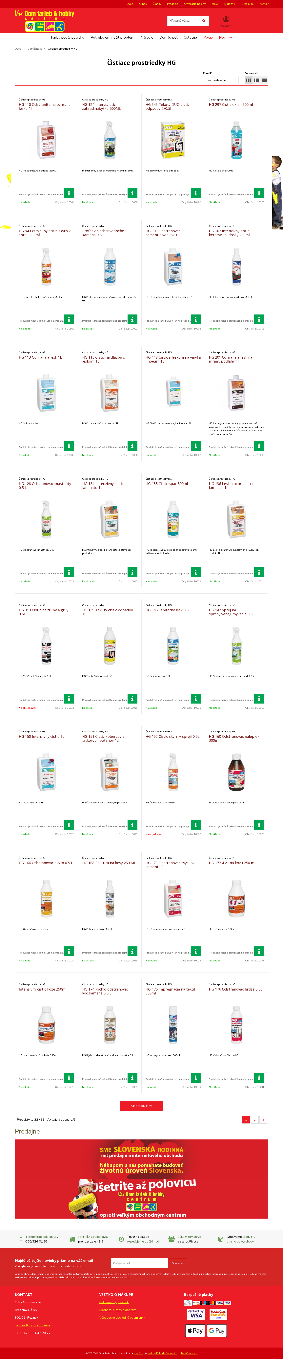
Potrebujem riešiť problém (112, 37)
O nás (143, 4)
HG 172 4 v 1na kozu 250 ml (232, 862)
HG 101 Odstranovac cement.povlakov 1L (163, 232)
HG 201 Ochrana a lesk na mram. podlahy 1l (230, 359)
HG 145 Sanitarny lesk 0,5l (168, 610)
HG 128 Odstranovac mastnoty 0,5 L (45, 485)
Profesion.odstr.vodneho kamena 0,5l (103, 232)
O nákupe (247, 4)
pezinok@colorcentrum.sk (33, 1325)
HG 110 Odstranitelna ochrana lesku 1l (45, 106)
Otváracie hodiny (195, 4)
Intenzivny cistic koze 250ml (42, 989)
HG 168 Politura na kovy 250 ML (109, 862)
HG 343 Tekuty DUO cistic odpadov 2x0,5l (168, 106)
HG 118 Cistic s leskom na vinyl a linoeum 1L (173, 359)
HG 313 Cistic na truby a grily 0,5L (43, 612)
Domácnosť (168, 37)
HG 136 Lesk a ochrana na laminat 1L (231, 485)
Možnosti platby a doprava (117, 1310)
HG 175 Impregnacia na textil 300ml (170, 991)
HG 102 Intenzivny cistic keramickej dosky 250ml (229, 232)
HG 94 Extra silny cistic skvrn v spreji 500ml (45, 232)
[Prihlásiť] (226, 21)
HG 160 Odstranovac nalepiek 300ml (234, 738)
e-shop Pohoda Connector (162, 1353)
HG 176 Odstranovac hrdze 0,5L (235, 989)
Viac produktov (141, 1106)
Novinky (225, 37)
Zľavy (215, 4)
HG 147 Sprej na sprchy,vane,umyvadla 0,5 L (232, 612)
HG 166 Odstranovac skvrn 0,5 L (46, 862)
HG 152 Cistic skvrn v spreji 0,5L (173, 736)
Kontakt (264, 4)
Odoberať (177, 1263)
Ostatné (190, 37)
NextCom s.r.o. (189, 1353)
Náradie (147, 37)
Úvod (130, 4)
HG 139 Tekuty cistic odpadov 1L (107, 612)
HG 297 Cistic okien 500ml (231, 104)
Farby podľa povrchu (67, 37)
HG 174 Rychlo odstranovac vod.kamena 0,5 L (105, 991)
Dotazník (229, 4)
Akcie (208, 37)
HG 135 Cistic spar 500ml (167, 483)
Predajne (172, 4)
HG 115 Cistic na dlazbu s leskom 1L (103, 359)
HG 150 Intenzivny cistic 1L (41, 736)
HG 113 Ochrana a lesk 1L (40, 357)
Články (157, 4)
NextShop (139, 1353)
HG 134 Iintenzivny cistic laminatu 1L (103, 485)
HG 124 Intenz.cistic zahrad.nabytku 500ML (101, 106)
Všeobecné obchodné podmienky (122, 1317)
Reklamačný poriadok (114, 1302)
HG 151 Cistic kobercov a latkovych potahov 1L (103, 738)
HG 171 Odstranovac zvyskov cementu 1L (170, 864)
